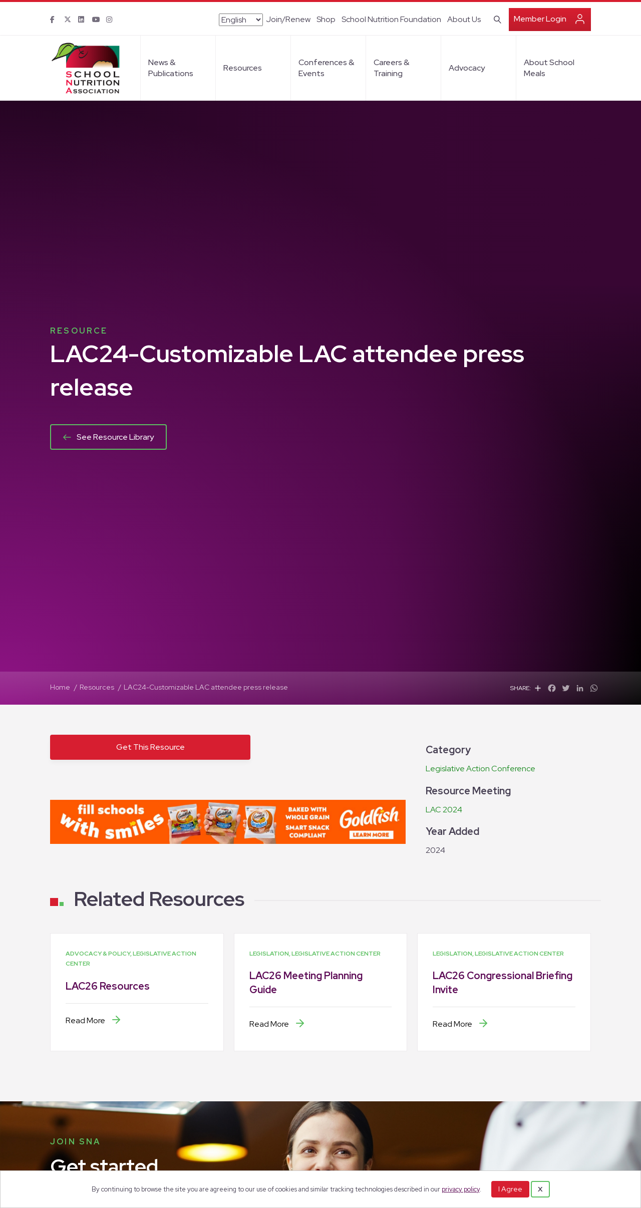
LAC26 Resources (108, 986)
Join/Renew (288, 19)
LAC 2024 (444, 809)
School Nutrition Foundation (391, 19)
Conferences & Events (326, 68)
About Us (464, 19)
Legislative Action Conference (480, 768)
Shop (326, 19)
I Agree (510, 1188)
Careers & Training (391, 68)
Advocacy (467, 68)
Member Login (540, 19)
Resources (242, 68)
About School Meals (549, 68)
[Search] (495, 19)
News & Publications (170, 68)
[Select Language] (241, 20)
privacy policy (461, 1189)
